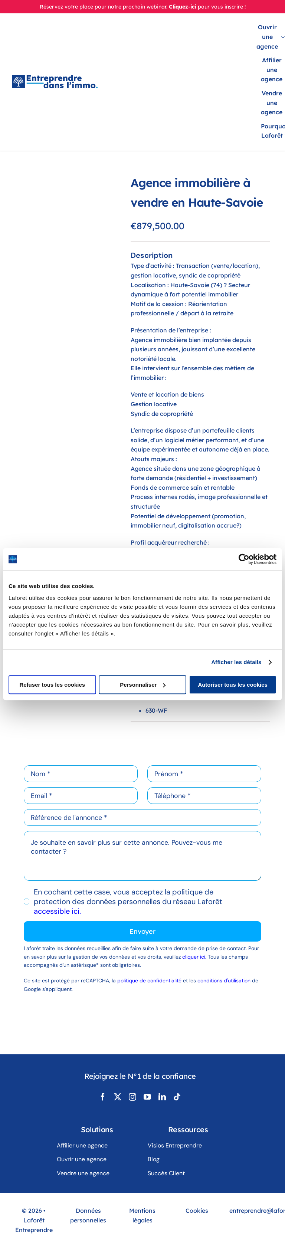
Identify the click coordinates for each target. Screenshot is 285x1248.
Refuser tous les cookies (52, 685)
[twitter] (117, 1097)
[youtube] (147, 1097)
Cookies (197, 1210)
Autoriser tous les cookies (233, 685)
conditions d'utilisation (223, 980)
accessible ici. (57, 911)
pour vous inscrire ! (222, 6)
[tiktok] (177, 1097)
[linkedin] (162, 1097)
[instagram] (132, 1097)
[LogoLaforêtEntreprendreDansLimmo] (55, 78)
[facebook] (103, 1097)
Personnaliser (143, 685)
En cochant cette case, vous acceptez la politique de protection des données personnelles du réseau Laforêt (128, 901)
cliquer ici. (195, 956)
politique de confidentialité (149, 980)
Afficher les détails (236, 662)
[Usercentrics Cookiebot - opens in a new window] (244, 559)
